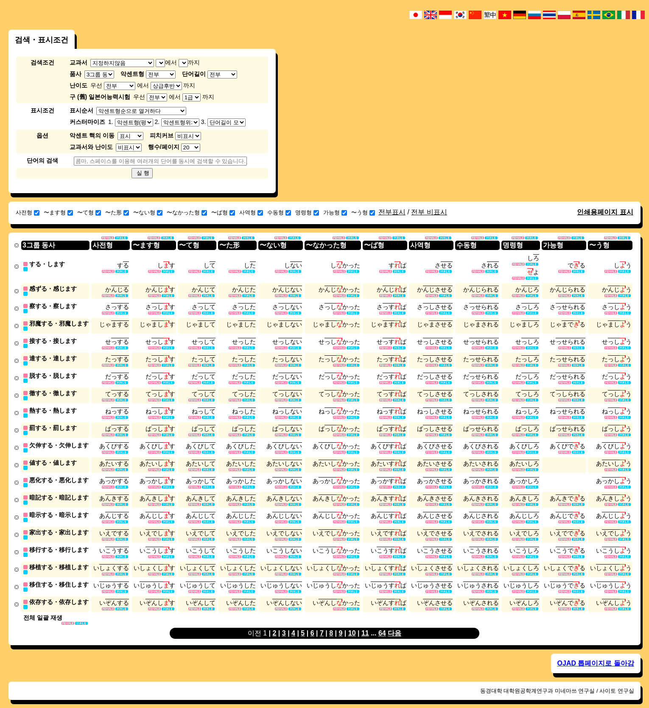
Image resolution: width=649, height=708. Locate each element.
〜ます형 (58, 212)
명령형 (307, 212)
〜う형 (363, 212)
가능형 (335, 212)
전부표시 (392, 212)
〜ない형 (147, 212)
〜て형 (89, 212)
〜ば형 (223, 212)
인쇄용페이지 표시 (605, 212)
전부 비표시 (429, 212)
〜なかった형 (187, 212)
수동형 (279, 212)
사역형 (251, 212)
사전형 (27, 212)
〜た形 (117, 212)
